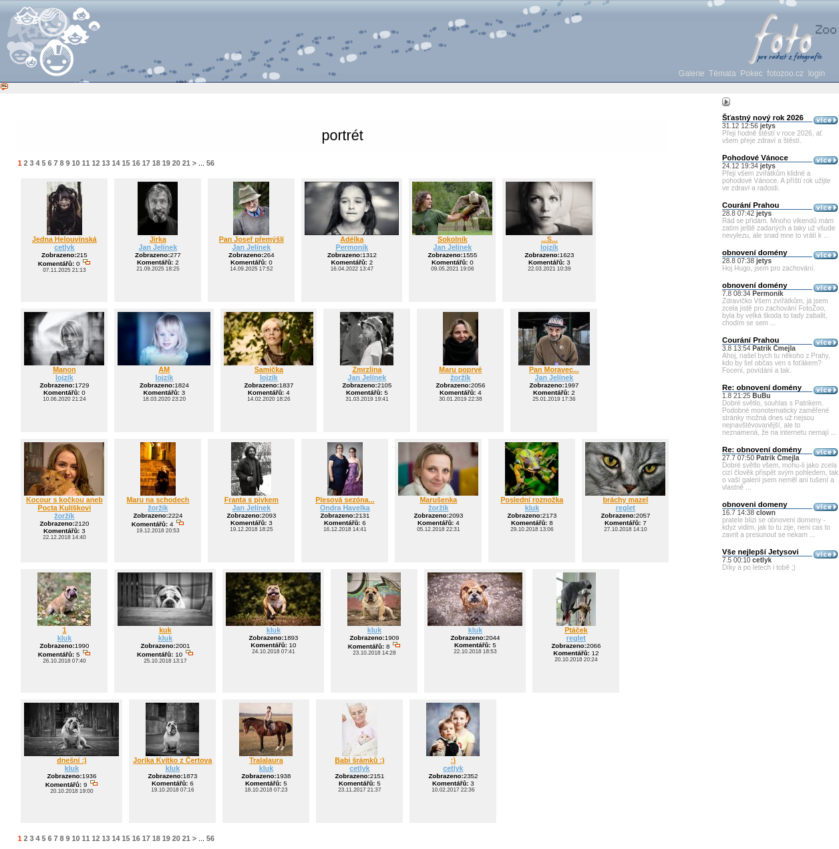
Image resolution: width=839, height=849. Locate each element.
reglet (625, 508)
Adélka (351, 239)
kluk (532, 508)
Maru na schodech (157, 500)
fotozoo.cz (785, 73)
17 (146, 163)
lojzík (549, 247)
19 (166, 163)
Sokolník (453, 239)
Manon (64, 369)
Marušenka (438, 500)
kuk (165, 630)
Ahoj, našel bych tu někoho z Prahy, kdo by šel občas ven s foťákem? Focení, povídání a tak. (776, 363)
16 (136, 163)
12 (96, 163)
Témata (722, 73)
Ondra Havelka (345, 508)
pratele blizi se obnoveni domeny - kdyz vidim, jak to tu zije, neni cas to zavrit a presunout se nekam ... (776, 527)
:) (453, 760)
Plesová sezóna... (345, 500)
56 (210, 163)
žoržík (460, 377)
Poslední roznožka (531, 500)
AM (164, 369)
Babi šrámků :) (359, 760)
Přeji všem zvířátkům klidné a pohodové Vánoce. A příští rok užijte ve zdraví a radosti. (776, 181)
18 (156, 163)
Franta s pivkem (251, 500)
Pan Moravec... (554, 369)
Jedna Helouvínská (64, 239)
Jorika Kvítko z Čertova (172, 760)
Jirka (158, 239)
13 (106, 163)
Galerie (692, 73)
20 (176, 163)
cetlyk (64, 247)
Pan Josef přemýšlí (251, 239)
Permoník (352, 247)
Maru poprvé (460, 369)
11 (86, 163)
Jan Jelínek (158, 247)
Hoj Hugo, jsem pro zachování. (768, 268)
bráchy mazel (626, 500)
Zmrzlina (366, 369)
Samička (269, 369)
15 (126, 163)
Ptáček (575, 630)
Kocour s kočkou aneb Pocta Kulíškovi (64, 504)
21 (186, 163)
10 (76, 163)
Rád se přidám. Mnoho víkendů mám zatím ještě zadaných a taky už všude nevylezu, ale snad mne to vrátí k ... (778, 228)
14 (116, 163)
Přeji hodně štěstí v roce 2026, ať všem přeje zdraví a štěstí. (772, 137)
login (816, 73)
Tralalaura (266, 760)
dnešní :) (72, 760)
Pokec (751, 73)
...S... (549, 239)
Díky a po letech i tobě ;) (759, 567)
